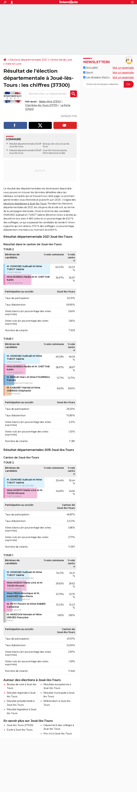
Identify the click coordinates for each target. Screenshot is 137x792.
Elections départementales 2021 (28, 59)
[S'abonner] (108, 84)
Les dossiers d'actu (96, 77)
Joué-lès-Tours (50, 150)
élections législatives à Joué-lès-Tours (25, 203)
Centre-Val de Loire (61, 59)
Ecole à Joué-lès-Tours (19, 729)
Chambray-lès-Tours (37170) (41, 105)
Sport (88, 72)
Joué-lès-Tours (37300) (20, 725)
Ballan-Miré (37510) (50, 101)
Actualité (90, 67)
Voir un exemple (123, 67)
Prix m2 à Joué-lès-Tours (57, 733)
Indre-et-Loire (13, 63)
